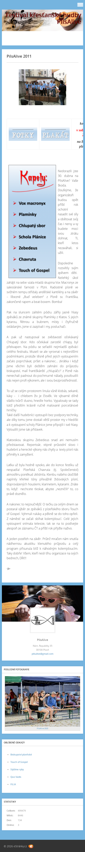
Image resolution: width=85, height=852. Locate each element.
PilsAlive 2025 (42, 728)
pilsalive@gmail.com (42, 653)
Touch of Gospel (19, 762)
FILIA (13, 784)
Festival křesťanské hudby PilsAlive (43, 18)
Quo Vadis (15, 777)
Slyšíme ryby (17, 769)
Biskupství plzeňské (21, 754)
